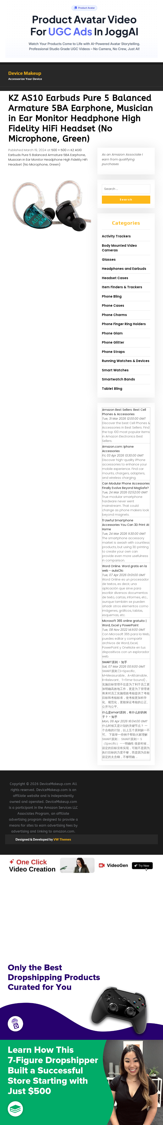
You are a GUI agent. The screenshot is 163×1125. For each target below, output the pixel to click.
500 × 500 (58, 150)
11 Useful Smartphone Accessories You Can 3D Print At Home (125, 524)
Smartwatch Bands (118, 379)
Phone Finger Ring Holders (124, 324)
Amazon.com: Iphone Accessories (118, 448)
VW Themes (62, 839)
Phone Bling (112, 296)
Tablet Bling (112, 388)
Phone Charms (114, 315)
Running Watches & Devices (125, 361)
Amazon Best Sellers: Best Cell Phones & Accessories (124, 412)
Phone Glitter (113, 342)
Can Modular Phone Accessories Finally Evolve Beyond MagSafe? (126, 485)
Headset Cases (115, 278)
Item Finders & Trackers (122, 287)
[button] (81, 89)
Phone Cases (113, 305)
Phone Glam (112, 333)
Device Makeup (24, 73)
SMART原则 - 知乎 (114, 662)
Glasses (109, 259)
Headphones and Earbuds (124, 268)
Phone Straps (113, 351)
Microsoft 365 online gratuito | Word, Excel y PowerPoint (124, 623)
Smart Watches (115, 370)
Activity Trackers (116, 236)
